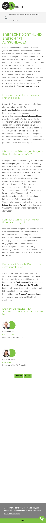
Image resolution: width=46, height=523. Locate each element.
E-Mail (27, 376)
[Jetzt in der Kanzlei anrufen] (42, 519)
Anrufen (19, 376)
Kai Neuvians (8, 334)
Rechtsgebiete (19, 14)
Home (11, 14)
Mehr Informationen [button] (12, 514)
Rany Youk (6, 362)
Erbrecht (28, 14)
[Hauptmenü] (42, 6)
